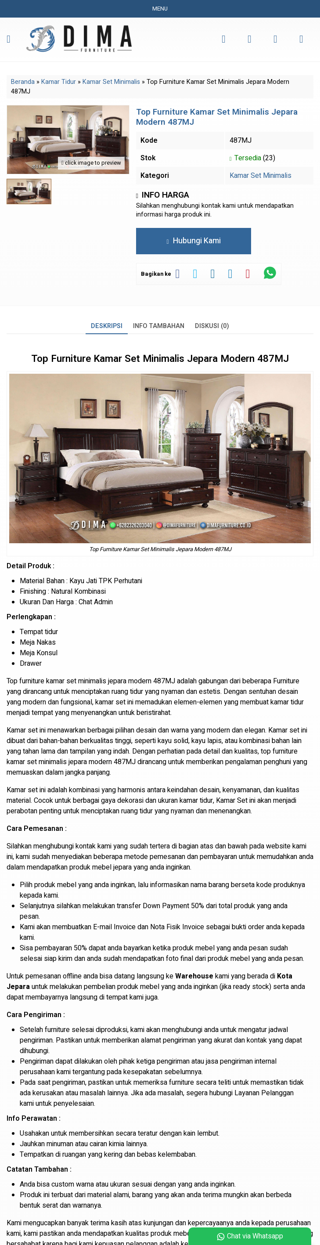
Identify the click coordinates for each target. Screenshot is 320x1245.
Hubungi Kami (193, 240)
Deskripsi (106, 326)
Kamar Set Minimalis (260, 175)
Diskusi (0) (212, 326)
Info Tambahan (158, 326)
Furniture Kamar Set (95, 359)
